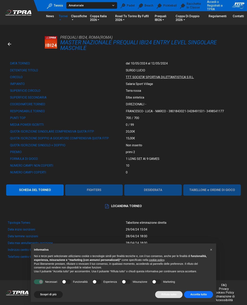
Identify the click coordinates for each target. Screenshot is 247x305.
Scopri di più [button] (48, 294)
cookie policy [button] (156, 259)
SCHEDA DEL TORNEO (35, 190)
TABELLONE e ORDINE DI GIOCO (212, 190)
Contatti (238, 16)
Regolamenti (218, 16)
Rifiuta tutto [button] (169, 294)
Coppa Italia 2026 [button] (98, 18)
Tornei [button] (63, 16)
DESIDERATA (153, 190)
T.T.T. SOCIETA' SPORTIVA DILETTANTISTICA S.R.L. (160, 77)
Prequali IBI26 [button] (160, 18)
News (50, 16)
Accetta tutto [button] (198, 294)
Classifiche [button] (79, 16)
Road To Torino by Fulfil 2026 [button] (132, 18)
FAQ (224, 285)
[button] (211, 250)
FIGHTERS (94, 190)
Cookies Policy (224, 292)
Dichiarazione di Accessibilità (224, 298)
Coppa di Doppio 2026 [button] (188, 18)
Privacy (224, 289)
